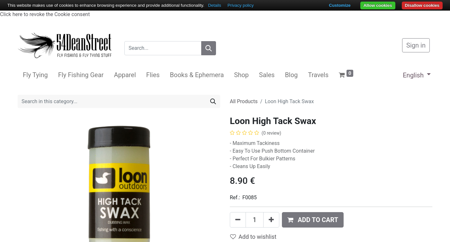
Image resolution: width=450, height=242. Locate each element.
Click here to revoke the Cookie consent (45, 14)
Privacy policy (241, 5)
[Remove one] (238, 220)
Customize (339, 5)
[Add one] (271, 220)
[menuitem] (35, 74)
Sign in (416, 45)
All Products (243, 101)
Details (214, 5)
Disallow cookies (422, 5)
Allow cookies (378, 5)
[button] (313, 220)
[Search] (208, 48)
